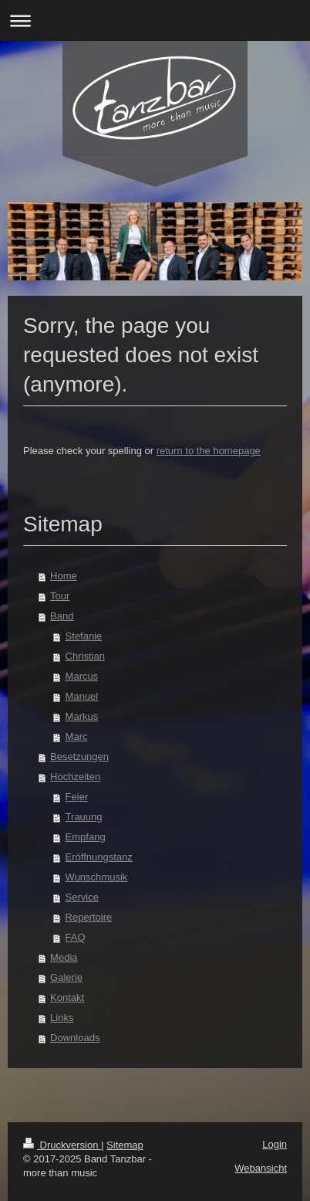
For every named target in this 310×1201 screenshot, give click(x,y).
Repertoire (89, 917)
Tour (59, 596)
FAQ (76, 937)
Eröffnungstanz (99, 857)
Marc (77, 736)
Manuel (82, 696)
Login (274, 1144)
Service (82, 897)
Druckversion (62, 1145)
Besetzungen (79, 756)
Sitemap (124, 1145)
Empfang (86, 837)
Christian (85, 656)
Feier (77, 796)
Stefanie (84, 636)
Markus (82, 716)
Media (63, 957)
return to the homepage (209, 450)
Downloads (74, 1037)
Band (61, 616)
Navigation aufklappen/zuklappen (155, 20)
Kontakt (67, 997)
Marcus (82, 676)
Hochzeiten (75, 776)
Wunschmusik (97, 877)
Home (63, 576)
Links (61, 1017)
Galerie (66, 977)
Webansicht (260, 1168)
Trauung (84, 817)
